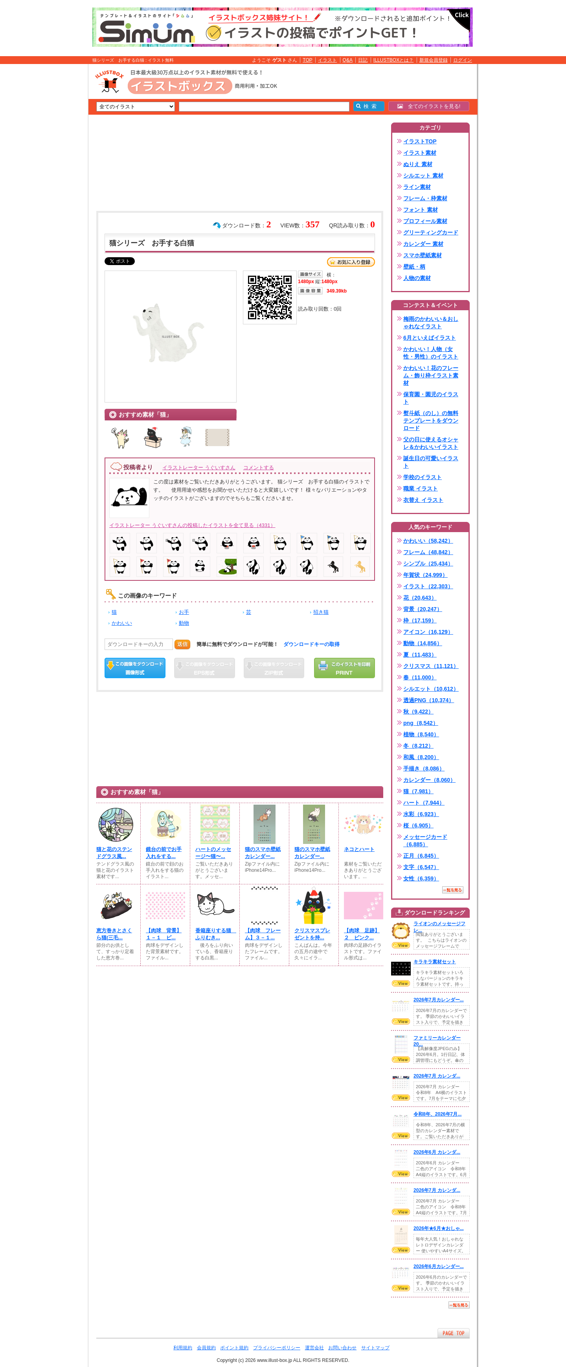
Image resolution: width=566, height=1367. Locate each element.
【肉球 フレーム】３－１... (263, 934)
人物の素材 (417, 278)
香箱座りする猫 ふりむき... (215, 934)
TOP (307, 60)
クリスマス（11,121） (431, 666)
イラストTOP (420, 141)
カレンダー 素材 (423, 244)
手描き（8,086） (424, 768)
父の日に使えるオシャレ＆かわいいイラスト (430, 443)
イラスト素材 (419, 153)
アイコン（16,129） (428, 632)
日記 (363, 60)
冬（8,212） (418, 746)
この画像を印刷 (344, 668)
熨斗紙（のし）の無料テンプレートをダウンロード (430, 420)
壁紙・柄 (414, 267)
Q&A (348, 60)
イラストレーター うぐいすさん (198, 467)
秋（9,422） (418, 711)
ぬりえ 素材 (417, 164)
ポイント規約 (234, 1348)
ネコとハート (359, 849)
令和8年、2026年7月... (437, 1114)
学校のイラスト (422, 477)
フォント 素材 (420, 210)
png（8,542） (420, 723)
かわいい (122, 623)
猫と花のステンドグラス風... (114, 852)
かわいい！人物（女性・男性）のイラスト (430, 353)
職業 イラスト (420, 488)
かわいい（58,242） (428, 541)
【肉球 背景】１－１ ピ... (164, 934)
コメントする (258, 467)
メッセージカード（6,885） (425, 840)
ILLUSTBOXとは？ (393, 60)
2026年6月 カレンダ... (436, 1152)
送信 (182, 644)
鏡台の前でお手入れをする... (164, 852)
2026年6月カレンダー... (438, 1266)
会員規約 (206, 1348)
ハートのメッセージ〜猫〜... (213, 852)
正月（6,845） (421, 856)
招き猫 (321, 612)
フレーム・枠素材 (425, 198)
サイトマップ (375, 1348)
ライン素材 (417, 187)
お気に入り (351, 262)
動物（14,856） (422, 643)
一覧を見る (452, 889)
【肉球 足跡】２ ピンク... (362, 934)
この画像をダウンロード (135, 668)
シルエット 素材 (423, 175)
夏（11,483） (420, 654)
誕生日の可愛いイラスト (430, 462)
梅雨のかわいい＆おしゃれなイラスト (430, 322)
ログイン (462, 60)
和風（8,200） (421, 757)
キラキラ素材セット (434, 961)
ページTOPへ (453, 1333)
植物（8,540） (421, 734)
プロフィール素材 (425, 221)
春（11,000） (420, 677)
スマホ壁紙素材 (422, 255)
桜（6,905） (418, 825)
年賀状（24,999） (425, 575)
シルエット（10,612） (431, 689)
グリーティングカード (430, 232)
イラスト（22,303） (428, 586)
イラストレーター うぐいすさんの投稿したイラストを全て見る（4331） (192, 525)
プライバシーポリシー (276, 1348)
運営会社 (314, 1348)
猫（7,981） (418, 791)
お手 (184, 612)
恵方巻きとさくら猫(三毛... (114, 934)
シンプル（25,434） (428, 563)
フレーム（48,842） (428, 552)
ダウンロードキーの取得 (311, 644)
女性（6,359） (421, 878)
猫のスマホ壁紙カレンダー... (263, 852)
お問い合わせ (342, 1348)
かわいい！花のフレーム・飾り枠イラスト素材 (430, 375)
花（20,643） (420, 598)
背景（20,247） (422, 609)
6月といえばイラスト (429, 338)
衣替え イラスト (423, 500)
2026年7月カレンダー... (438, 1000)
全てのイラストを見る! (429, 106)
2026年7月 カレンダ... (436, 1076)
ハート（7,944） (424, 803)
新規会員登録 (433, 60)
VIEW (401, 945)
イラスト (327, 60)
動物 (184, 623)
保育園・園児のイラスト (430, 398)
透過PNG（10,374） (428, 700)
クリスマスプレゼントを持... (312, 934)
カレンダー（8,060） (429, 780)
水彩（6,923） (421, 814)
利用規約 (182, 1348)
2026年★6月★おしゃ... (438, 1228)
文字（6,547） (421, 867)
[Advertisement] (51, 186)
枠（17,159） (420, 620)
